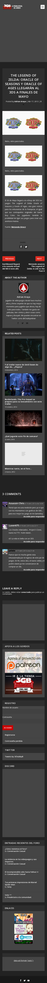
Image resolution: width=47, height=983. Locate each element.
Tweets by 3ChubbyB (14, 756)
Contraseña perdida (13, 741)
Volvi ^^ (8, 895)
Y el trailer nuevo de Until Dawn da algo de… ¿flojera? (21, 365)
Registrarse (10, 735)
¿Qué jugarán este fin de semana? (21, 436)
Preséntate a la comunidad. (19, 897)
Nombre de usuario (10, 707)
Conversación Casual (16, 851)
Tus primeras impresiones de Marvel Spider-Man (21, 883)
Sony (9, 887)
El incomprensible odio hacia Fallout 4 (21, 872)
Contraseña (7, 717)
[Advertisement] (23, 38)
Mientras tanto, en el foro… (18, 468)
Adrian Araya (20, 101)
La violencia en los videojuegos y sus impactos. (20, 860)
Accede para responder (34, 516)
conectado (26, 592)
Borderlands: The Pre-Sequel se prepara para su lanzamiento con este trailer (23, 401)
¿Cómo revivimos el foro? (16, 849)
